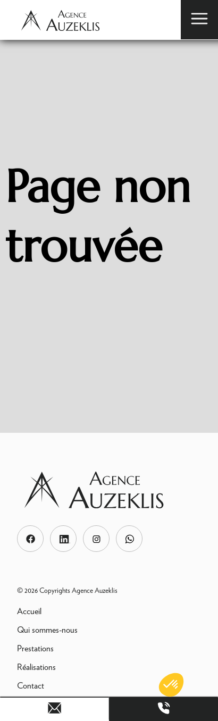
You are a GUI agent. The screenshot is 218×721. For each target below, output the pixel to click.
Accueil (29, 611)
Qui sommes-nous (47, 630)
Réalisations (36, 667)
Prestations (35, 648)
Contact (30, 686)
